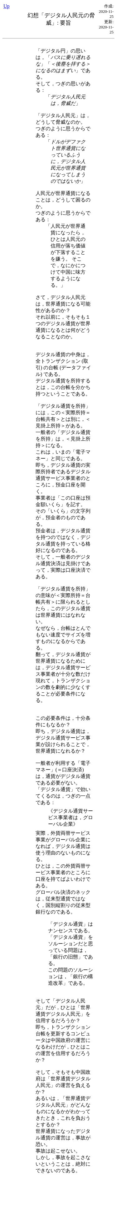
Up (6, 6)
